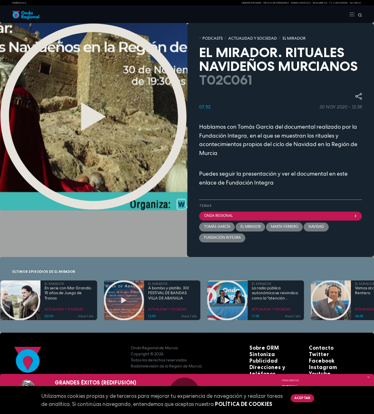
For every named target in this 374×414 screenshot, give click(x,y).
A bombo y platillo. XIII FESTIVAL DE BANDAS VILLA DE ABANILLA (168, 279)
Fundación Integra (250, 181)
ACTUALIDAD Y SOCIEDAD (243, 38)
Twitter (316, 340)
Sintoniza (259, 340)
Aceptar (301, 398)
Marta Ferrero (278, 225)
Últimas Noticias (301, 2)
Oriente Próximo (251, 2)
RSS (312, 364)
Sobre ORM (261, 334)
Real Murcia (320, 2)
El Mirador (246, 225)
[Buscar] (358, 14)
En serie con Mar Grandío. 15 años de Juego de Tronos (68, 279)
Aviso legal (261, 364)
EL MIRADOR (278, 38)
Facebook (319, 346)
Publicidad (260, 346)
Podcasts (210, 38)
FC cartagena (338, 2)
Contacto (319, 334)
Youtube (318, 358)
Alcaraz (355, 2)
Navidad (307, 225)
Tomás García (215, 225)
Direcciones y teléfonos (274, 352)
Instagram (320, 352)
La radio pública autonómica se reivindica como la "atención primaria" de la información (275, 279)
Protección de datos (270, 358)
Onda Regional (280, 214)
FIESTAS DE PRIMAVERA (276, 2)
